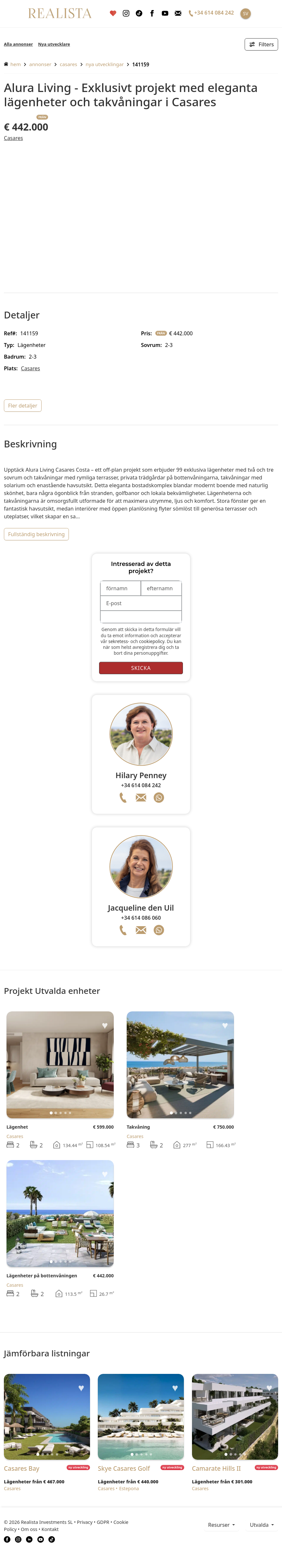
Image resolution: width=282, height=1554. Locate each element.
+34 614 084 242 (141, 785)
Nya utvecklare (54, 44)
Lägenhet (17, 1127)
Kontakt (50, 1529)
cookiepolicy (151, 641)
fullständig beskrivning (36, 534)
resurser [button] (219, 1524)
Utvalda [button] (260, 1524)
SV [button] (245, 13)
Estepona (129, 1488)
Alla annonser (18, 44)
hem (12, 64)
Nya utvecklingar (105, 64)
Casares (68, 64)
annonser (40, 64)
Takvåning (138, 1127)
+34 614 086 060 (141, 917)
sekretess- (118, 641)
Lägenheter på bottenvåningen (41, 1275)
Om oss (29, 1529)
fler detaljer (22, 405)
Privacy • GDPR (93, 1522)
